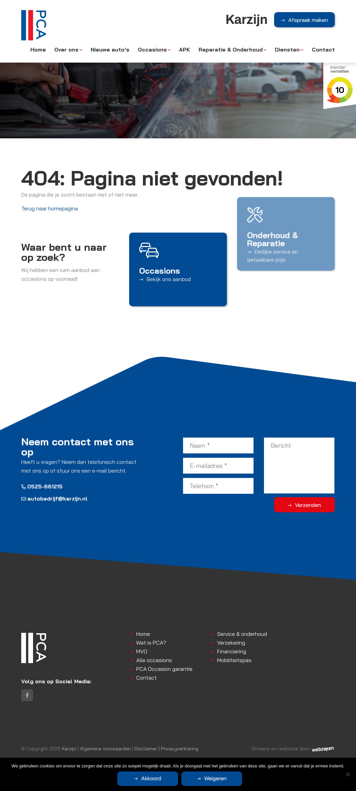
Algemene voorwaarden (105, 748)
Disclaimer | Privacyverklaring (166, 748)
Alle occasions (154, 660)
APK (184, 49)
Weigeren (215, 778)
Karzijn (69, 748)
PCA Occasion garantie (164, 668)
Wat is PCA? (151, 642)
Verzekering (231, 642)
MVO (141, 651)
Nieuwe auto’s (110, 49)
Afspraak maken (308, 19)
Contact (323, 49)
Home (38, 49)
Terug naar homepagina (49, 208)
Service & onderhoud (242, 633)
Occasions (152, 49)
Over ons (66, 49)
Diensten (287, 49)
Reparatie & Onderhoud (231, 49)
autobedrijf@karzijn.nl (54, 498)
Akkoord (151, 778)
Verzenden (308, 505)
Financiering (231, 651)
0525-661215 (42, 486)
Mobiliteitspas (234, 660)
